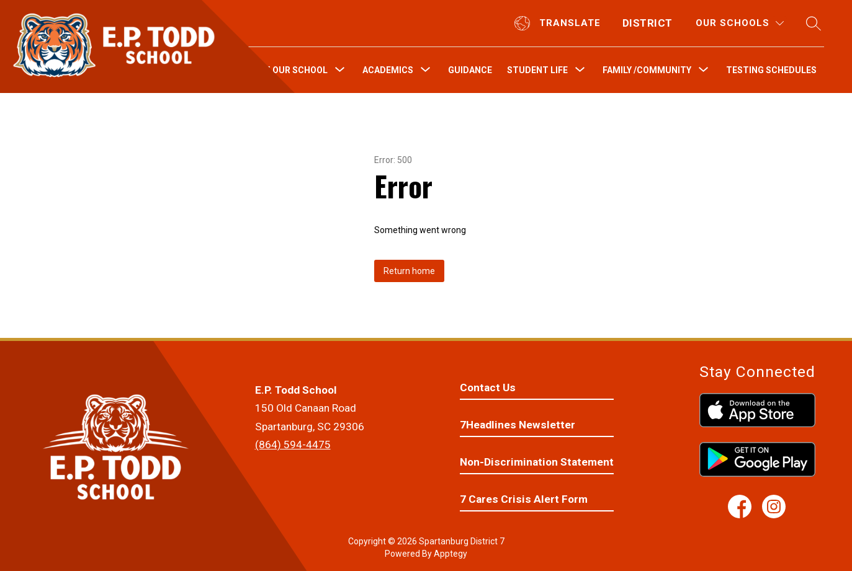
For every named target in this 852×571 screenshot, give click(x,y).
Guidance (470, 70)
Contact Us (488, 387)
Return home (409, 271)
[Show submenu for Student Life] (537, 70)
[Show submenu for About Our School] (284, 70)
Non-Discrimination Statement (537, 462)
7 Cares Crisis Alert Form (524, 499)
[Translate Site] (559, 23)
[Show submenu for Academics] (387, 70)
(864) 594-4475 (293, 444)
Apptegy (450, 554)
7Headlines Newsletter (517, 424)
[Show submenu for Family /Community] (647, 70)
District (647, 23)
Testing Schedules (771, 70)
